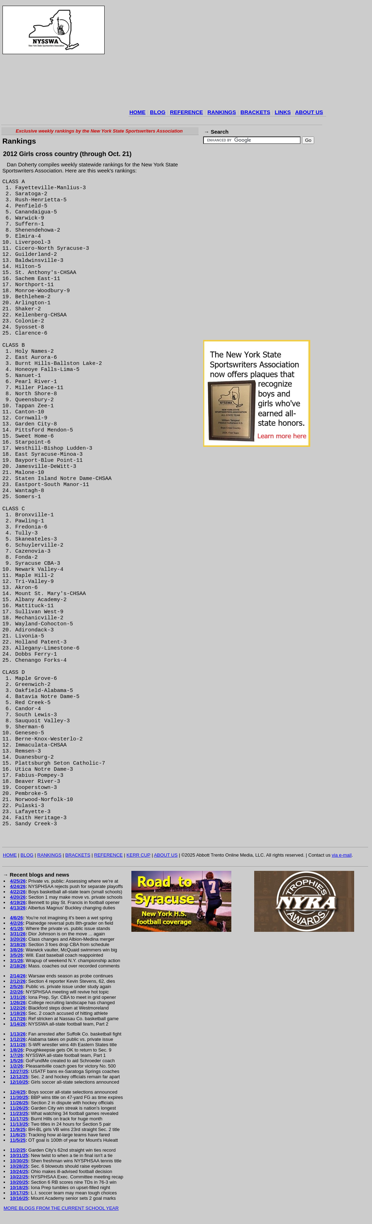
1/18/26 (17, 1013)
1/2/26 (16, 1066)
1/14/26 (17, 1024)
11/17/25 (19, 1118)
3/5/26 (16, 955)
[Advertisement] (211, 57)
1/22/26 (17, 1008)
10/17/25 (19, 1192)
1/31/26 (17, 997)
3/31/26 (17, 933)
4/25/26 (17, 881)
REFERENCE (186, 112)
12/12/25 (19, 1076)
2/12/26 (17, 981)
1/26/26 (17, 1002)
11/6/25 (17, 1134)
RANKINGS (221, 112)
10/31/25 (19, 1155)
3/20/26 (17, 939)
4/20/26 (17, 897)
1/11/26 (17, 1044)
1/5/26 (16, 1060)
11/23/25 (19, 1113)
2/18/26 (17, 966)
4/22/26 (17, 891)
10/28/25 (19, 1166)
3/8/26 (16, 949)
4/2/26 (16, 923)
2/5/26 (16, 986)
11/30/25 (19, 1097)
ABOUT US (309, 112)
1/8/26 (16, 1050)
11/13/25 (19, 1124)
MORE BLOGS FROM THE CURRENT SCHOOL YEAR (61, 1208)
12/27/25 (19, 1071)
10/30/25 (19, 1160)
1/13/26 (17, 1034)
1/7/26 (16, 1055)
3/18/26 (17, 944)
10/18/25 (19, 1187)
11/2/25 (17, 1150)
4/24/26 (17, 886)
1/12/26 (17, 1039)
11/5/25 (17, 1140)
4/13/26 (17, 907)
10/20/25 (19, 1182)
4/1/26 (16, 928)
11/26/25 (19, 1102)
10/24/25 (19, 1171)
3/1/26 (16, 960)
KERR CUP (138, 855)
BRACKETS (255, 112)
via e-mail (342, 855)
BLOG (157, 112)
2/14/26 (17, 975)
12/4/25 (17, 1092)
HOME (138, 112)
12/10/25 (19, 1082)
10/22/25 (19, 1176)
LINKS (283, 112)
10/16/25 (19, 1198)
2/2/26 (16, 992)
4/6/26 (16, 917)
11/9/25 (17, 1129)
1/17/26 (17, 1018)
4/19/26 (17, 902)
